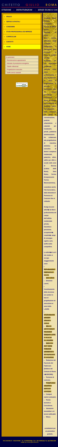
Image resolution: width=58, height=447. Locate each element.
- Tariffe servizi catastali (13, 72)
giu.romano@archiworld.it (32, 442)
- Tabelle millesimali (12, 66)
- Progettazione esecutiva (14, 69)
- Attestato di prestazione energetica (17, 63)
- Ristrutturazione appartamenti (16, 60)
